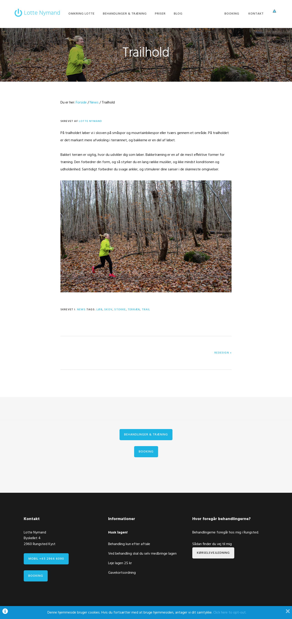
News (81, 309)
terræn (134, 309)
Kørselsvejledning (213, 553)
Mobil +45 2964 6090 (46, 558)
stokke (120, 309)
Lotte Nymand (37, 9)
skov (108, 309)
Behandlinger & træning (146, 434)
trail (146, 309)
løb (99, 309)
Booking (146, 451)
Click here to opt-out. (229, 613)
